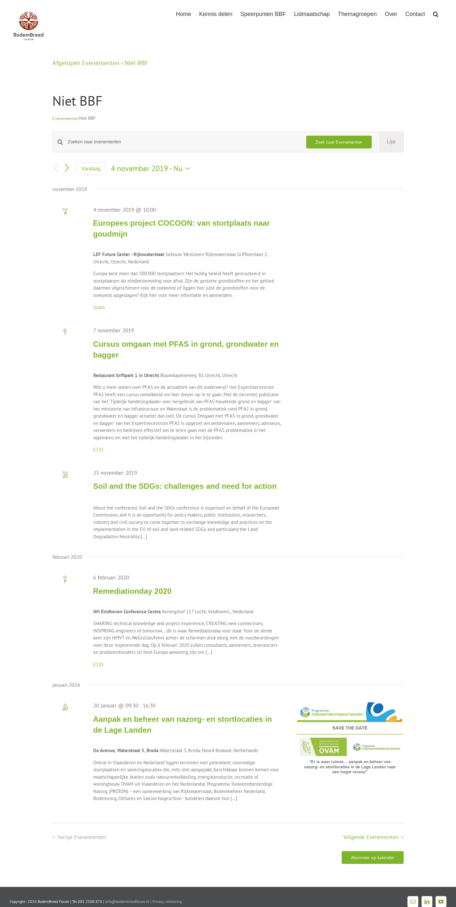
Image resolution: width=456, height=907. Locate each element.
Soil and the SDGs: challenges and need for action (185, 486)
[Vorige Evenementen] (56, 168)
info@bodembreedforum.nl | (128, 901)
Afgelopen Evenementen (85, 63)
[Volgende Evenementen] (67, 168)
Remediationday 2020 (132, 591)
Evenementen (65, 118)
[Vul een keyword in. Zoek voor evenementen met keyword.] (183, 142)
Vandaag (91, 168)
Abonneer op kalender (372, 857)
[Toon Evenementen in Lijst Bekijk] (391, 142)
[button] (435, 13)
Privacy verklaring (167, 901)
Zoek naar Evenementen (338, 142)
